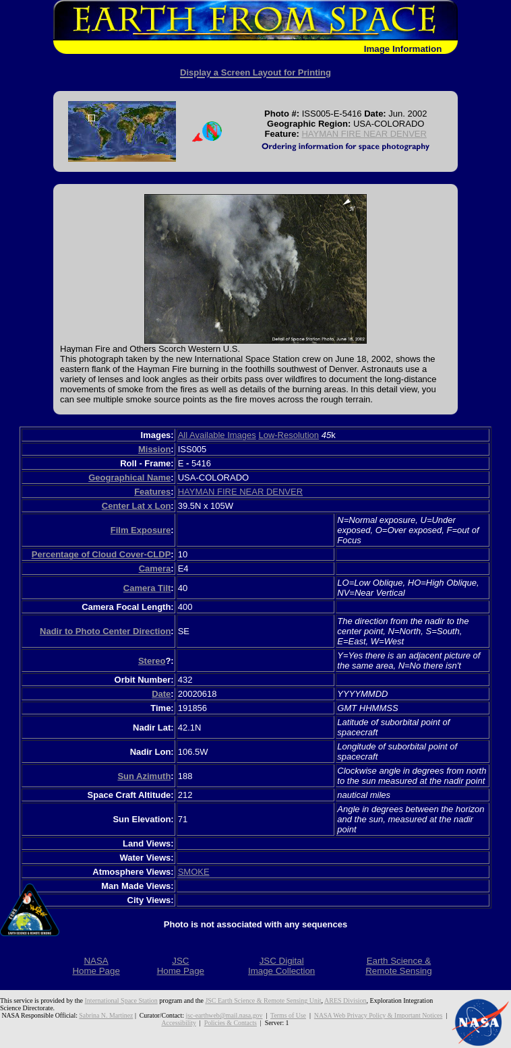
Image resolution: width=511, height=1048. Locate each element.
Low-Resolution (288, 435)
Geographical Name (129, 477)
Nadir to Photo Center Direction (105, 631)
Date (161, 694)
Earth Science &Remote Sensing (398, 966)
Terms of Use (288, 1015)
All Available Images (217, 435)
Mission (154, 449)
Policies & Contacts (230, 1022)
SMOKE (194, 872)
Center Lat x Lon (136, 506)
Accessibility (178, 1022)
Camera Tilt (147, 588)
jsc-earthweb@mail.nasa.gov (223, 1015)
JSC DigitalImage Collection (281, 966)
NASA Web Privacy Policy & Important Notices (378, 1015)
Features (152, 492)
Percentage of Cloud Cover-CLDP (101, 554)
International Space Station (121, 1000)
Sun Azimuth (144, 776)
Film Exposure (141, 530)
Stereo (151, 661)
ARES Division (345, 1000)
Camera (155, 568)
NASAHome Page (95, 966)
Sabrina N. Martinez (106, 1015)
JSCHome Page (180, 966)
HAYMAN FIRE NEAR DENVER (363, 134)
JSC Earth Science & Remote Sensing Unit (263, 1000)
